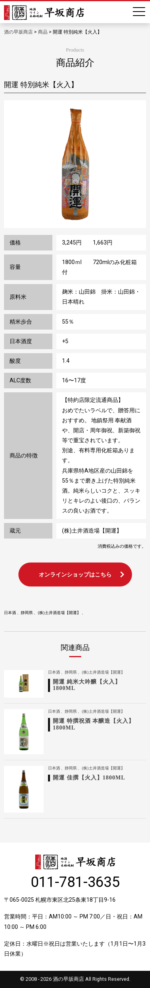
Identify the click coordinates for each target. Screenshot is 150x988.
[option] (75, 164)
